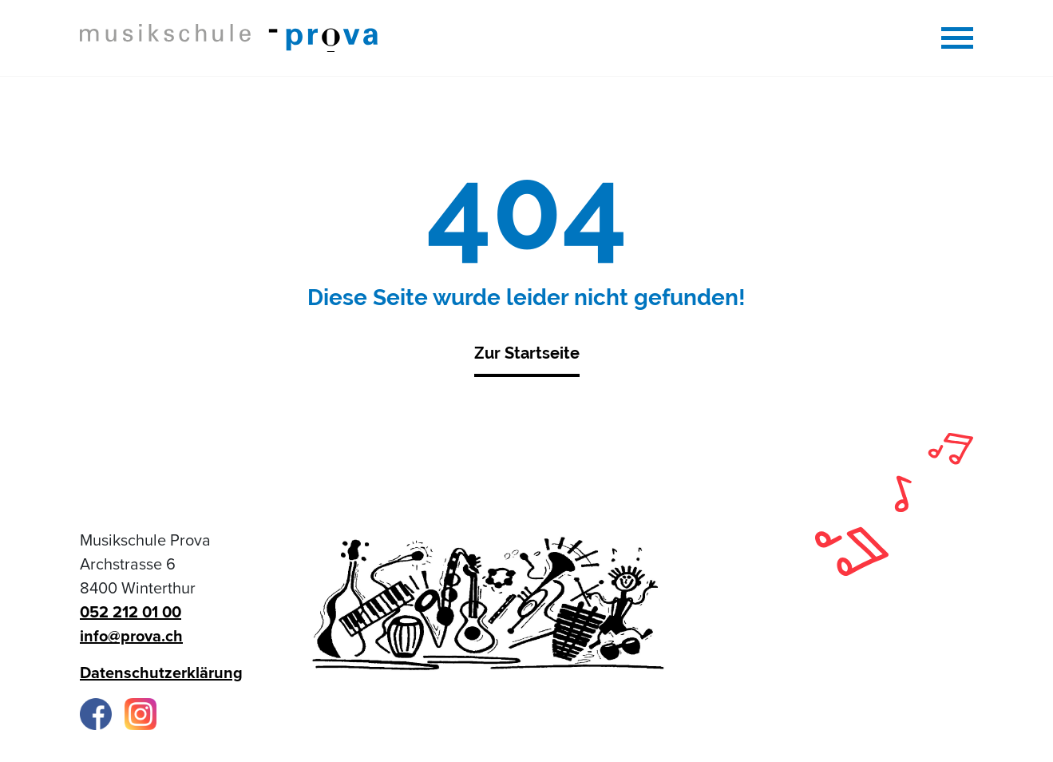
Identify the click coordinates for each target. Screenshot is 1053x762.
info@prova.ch (131, 636)
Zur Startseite (527, 353)
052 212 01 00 (130, 612)
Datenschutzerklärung (161, 673)
